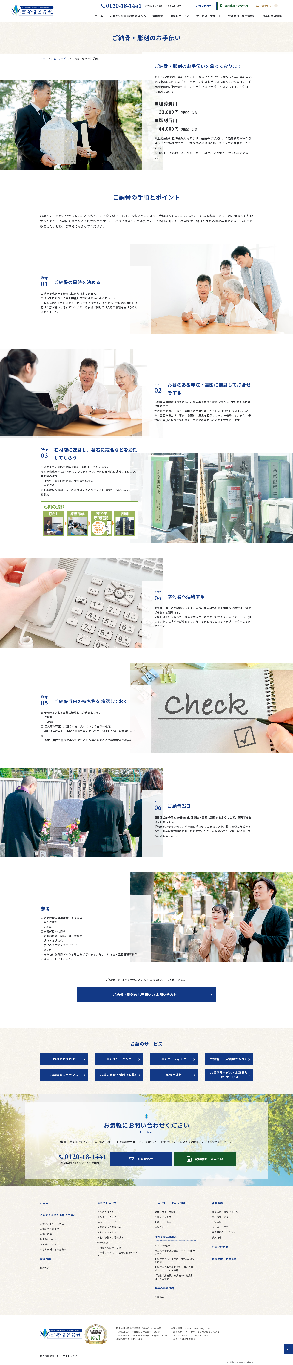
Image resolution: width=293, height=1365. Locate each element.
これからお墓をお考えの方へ (128, 16)
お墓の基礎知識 (272, 16)
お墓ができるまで (49, 1229)
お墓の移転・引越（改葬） (119, 1074)
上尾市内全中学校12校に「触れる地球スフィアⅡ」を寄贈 (174, 1268)
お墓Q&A (159, 1296)
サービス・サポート (208, 16)
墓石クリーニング (119, 1059)
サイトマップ (70, 1355)
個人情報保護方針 (49, 1355)
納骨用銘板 (174, 1074)
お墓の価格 (46, 1234)
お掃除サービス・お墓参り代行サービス (229, 1074)
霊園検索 (158, 16)
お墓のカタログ (64, 1059)
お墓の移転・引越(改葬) (110, 1237)
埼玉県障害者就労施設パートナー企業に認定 (175, 1252)
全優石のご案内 (163, 1222)
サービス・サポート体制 (170, 1203)
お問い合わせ (202, 5)
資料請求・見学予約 (234, 5)
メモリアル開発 (220, 1227)
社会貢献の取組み (166, 1237)
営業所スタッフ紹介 (165, 1211)
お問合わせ (141, 1159)
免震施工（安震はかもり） (229, 1059)
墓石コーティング (173, 1059)
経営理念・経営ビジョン (225, 1211)
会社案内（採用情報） (242, 16)
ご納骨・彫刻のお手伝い (110, 1247)
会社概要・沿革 (220, 1217)
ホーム (99, 16)
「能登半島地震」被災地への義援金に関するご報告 (175, 1277)
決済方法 (159, 1227)
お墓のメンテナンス (64, 1074)
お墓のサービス (180, 16)
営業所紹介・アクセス (224, 1232)
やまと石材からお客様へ (53, 1249)
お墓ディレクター (164, 1217)
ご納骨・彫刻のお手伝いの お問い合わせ (145, 994)
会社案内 (217, 1203)
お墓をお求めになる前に (53, 1224)
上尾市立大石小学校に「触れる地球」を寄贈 (175, 1260)
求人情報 (216, 1237)
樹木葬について (48, 1239)
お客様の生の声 (48, 1244)
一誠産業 (216, 1222)
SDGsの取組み (162, 1245)
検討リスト (267, 5)
